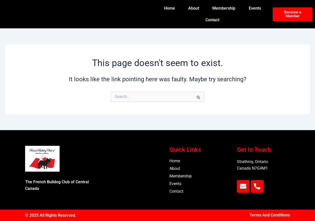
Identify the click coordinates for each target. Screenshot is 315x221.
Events (255, 8)
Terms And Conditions (270, 215)
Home (169, 8)
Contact (212, 19)
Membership (223, 8)
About (193, 8)
